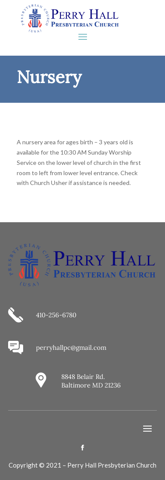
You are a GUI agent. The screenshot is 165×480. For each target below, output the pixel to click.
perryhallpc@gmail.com (71, 347)
